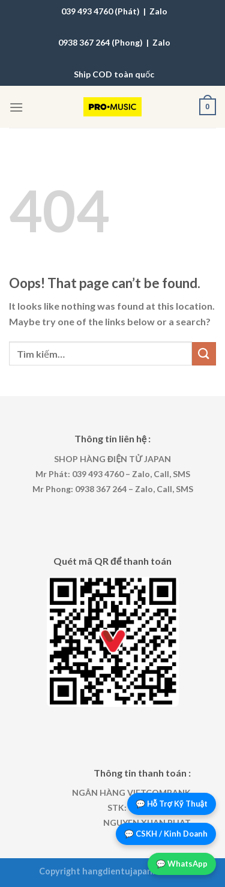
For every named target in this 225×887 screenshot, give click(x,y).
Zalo (158, 11)
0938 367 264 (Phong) (100, 42)
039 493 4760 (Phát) (100, 11)
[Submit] (204, 353)
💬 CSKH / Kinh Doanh (166, 833)
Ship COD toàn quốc (114, 74)
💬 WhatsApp (182, 863)
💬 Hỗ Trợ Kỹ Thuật (172, 803)
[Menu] (16, 107)
